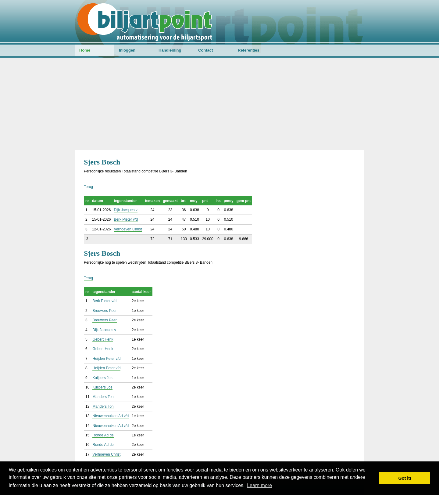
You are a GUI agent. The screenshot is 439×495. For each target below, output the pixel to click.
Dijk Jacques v (125, 210)
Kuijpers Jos (102, 378)
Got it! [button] (404, 478)
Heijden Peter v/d (106, 358)
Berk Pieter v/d (126, 219)
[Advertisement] (219, 104)
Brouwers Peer (104, 311)
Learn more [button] (259, 485)
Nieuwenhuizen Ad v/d (110, 416)
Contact (205, 50)
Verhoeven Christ (128, 229)
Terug (88, 187)
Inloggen (127, 50)
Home (84, 50)
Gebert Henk (102, 339)
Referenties (248, 50)
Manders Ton (102, 397)
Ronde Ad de (102, 435)
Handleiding (170, 50)
